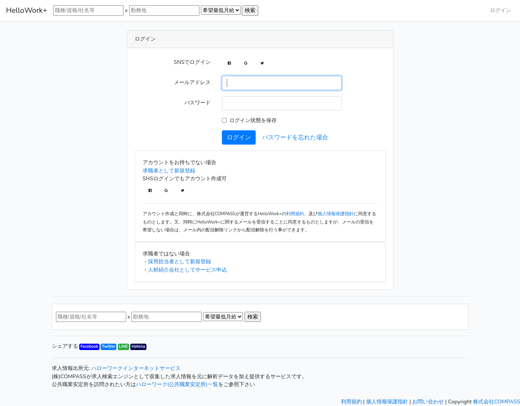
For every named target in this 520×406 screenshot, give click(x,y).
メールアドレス (192, 82)
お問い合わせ (428, 401)
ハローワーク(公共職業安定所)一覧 (177, 384)
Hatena (138, 346)
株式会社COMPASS (496, 401)
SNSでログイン (192, 62)
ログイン (500, 10)
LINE (123, 346)
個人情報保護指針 (336, 214)
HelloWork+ (26, 10)
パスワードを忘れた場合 (295, 137)
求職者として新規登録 (169, 170)
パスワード (197, 102)
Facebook (89, 346)
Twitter (108, 346)
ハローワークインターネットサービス (136, 368)
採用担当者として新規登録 (179, 261)
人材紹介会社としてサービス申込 (187, 269)
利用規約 (295, 214)
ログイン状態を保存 (253, 120)
